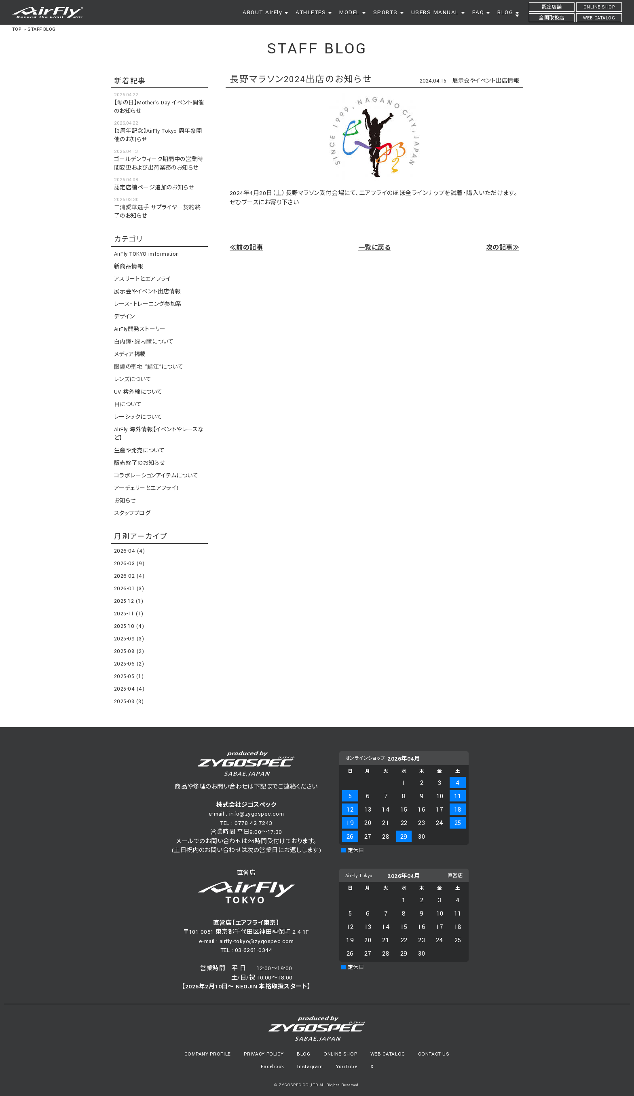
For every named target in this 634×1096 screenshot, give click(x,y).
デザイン (124, 316)
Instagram (310, 1066)
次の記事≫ (502, 248)
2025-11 (128, 613)
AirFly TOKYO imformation (146, 254)
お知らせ (125, 501)
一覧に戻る (374, 248)
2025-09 (129, 638)
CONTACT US (434, 1054)
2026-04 (129, 551)
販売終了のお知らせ (139, 463)
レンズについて (132, 379)
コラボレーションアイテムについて (156, 475)
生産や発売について (139, 450)
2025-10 (129, 626)
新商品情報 (128, 266)
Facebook (272, 1066)
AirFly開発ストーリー (140, 329)
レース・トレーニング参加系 (148, 304)
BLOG (304, 1054)
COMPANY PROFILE (207, 1054)
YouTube (346, 1066)
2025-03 (129, 701)
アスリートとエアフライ (142, 279)
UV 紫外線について (138, 392)
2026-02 (129, 576)
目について (128, 404)
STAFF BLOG (41, 29)
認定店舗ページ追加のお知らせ (154, 187)
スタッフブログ (132, 513)
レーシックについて (138, 417)
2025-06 (129, 664)
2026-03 (129, 563)
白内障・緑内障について (144, 342)
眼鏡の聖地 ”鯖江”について (148, 367)
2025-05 (129, 676)
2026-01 (129, 588)
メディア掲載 (130, 354)
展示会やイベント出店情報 (485, 81)
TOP (16, 29)
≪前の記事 (246, 248)
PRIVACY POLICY (263, 1054)
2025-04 (129, 689)
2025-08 (129, 651)
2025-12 (128, 601)
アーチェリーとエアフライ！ (147, 488)
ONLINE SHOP (340, 1054)
